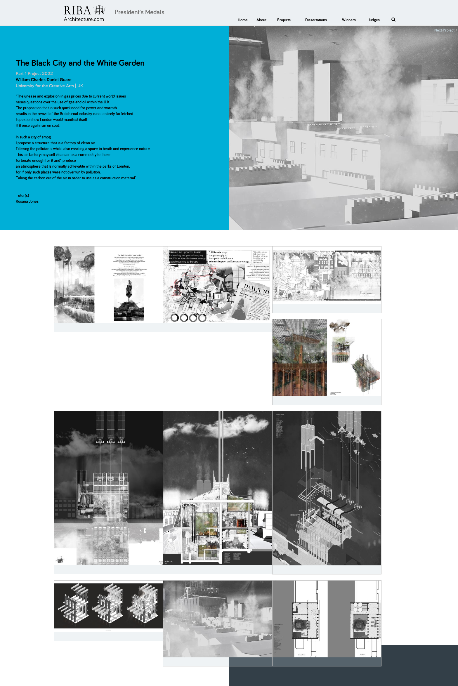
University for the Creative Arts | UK (49, 86)
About (261, 19)
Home (243, 19)
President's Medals (139, 12)
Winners (349, 19)
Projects (284, 19)
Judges (374, 19)
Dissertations (316, 19)
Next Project (444, 30)
